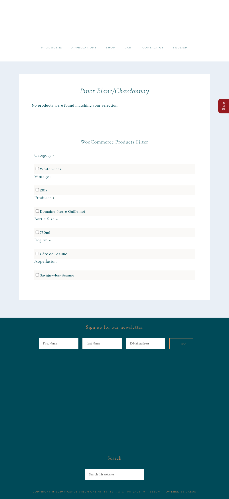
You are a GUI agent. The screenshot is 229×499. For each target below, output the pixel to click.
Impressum (151, 491)
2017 (43, 190)
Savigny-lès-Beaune (57, 275)
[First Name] (58, 343)
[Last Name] (102, 343)
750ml (45, 232)
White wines (51, 169)
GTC (121, 491)
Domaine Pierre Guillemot (62, 211)
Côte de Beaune (53, 254)
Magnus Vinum (114, 20)
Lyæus (191, 491)
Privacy (134, 491)
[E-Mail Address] (145, 343)
